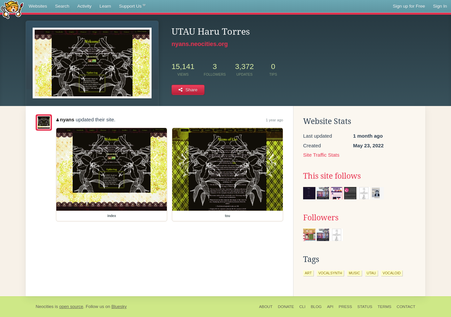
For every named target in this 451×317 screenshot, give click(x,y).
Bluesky (119, 306)
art (308, 273)
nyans (65, 119)
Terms (384, 306)
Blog (316, 306)
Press (345, 306)
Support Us (132, 6)
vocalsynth (330, 273)
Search (62, 6)
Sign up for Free (409, 6)
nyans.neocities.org (200, 44)
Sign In (440, 6)
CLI (302, 306)
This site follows (332, 176)
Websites (38, 6)
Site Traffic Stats (321, 155)
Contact (406, 306)
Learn (105, 6)
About (266, 306)
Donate (286, 306)
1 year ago (274, 120)
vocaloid (392, 273)
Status (364, 306)
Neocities (45, 306)
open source (71, 306)
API (330, 306)
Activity (84, 6)
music (354, 273)
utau (371, 273)
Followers (320, 217)
